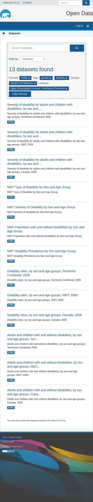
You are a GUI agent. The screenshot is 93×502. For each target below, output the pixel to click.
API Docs (60, 420)
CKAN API (8, 442)
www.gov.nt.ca (11, 2)
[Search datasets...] (39, 48)
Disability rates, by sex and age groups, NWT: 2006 (42, 295)
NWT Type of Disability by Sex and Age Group (38, 187)
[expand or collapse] (88, 26)
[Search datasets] (74, 2)
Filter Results (20, 94)
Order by (13, 59)
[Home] (3, 33)
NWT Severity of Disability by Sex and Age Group (41, 207)
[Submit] (86, 2)
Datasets (14, 33)
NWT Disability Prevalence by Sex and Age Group (41, 251)
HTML (10, 122)
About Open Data (12, 437)
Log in (79, 25)
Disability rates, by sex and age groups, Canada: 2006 (44, 315)
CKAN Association (12, 446)
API (49, 420)
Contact (27, 2)
